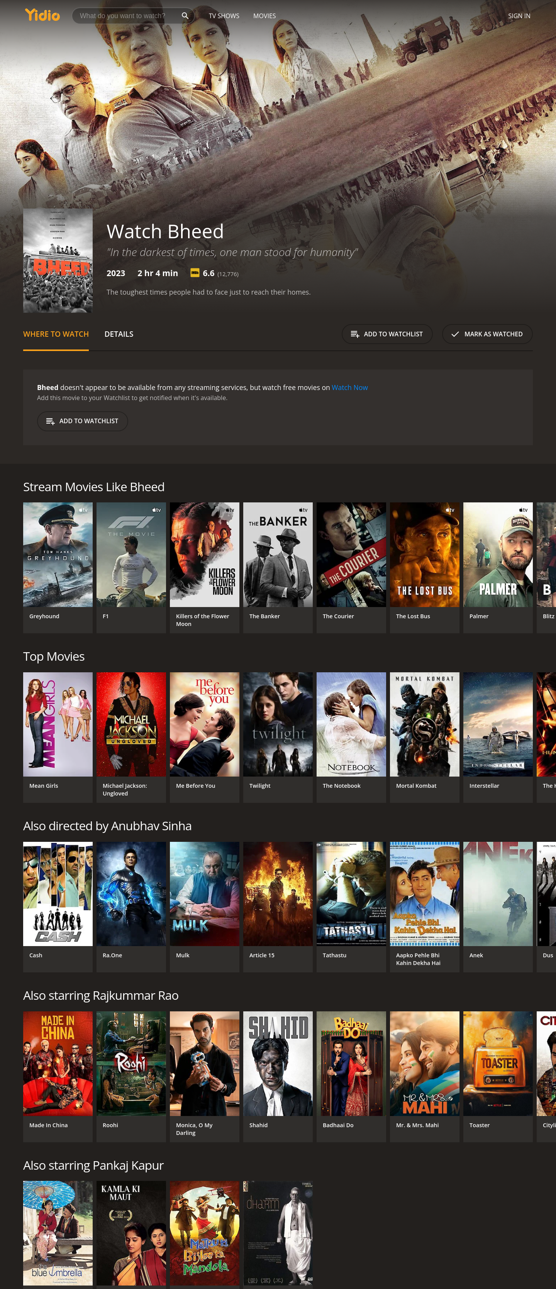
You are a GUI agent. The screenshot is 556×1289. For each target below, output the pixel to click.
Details (118, 334)
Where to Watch (56, 334)
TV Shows (224, 16)
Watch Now (350, 387)
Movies (264, 16)
